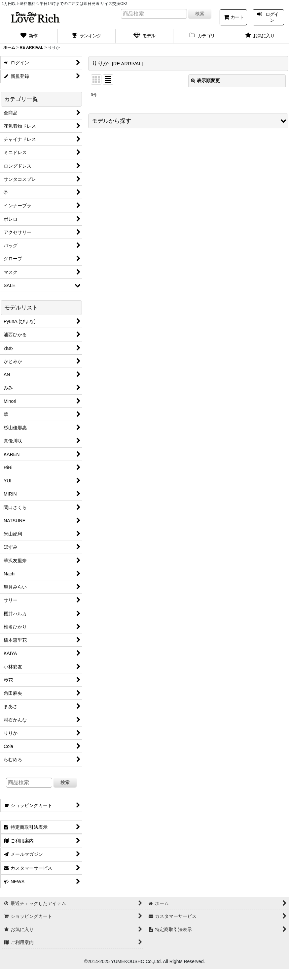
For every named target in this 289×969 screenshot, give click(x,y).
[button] (188, 120)
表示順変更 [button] (205, 80)
